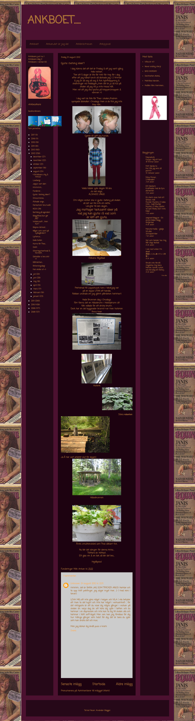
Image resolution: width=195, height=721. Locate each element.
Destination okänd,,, (152, 76)
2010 (33, 304)
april (35, 285)
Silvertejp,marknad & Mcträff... (41, 252)
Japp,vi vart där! (39, 184)
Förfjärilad (150, 222)
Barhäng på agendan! (41, 212)
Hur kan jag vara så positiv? (153, 169)
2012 (33, 153)
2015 (33, 142)
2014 (33, 146)
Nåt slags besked (152, 242)
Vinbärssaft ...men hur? (40, 222)
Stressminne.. (38, 198)
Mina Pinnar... (151, 177)
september (38, 168)
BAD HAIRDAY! (151, 71)
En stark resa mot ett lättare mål (155, 198)
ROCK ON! (37, 209)
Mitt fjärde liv (151, 166)
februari (37, 292)
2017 (33, 135)
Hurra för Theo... (39, 244)
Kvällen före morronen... (154, 85)
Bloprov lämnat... (39, 227)
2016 (33, 138)
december (37, 156)
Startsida (98, 684)
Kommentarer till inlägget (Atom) (94, 690)
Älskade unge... (39, 201)
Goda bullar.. (38, 240)
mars (35, 289)
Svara (73, 630)
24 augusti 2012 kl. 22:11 (92, 583)
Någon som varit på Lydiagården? (41, 232)
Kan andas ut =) (39, 269)
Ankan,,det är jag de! (57, 44)
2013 (33, 150)
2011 (33, 301)
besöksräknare (34, 111)
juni (35, 278)
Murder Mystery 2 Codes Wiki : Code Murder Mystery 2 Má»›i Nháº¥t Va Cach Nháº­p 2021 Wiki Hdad (156, 207)
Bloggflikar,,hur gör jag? (40, 217)
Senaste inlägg (71, 684)
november (37, 160)
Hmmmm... (37, 187)
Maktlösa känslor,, (152, 81)
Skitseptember (152, 233)
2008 (33, 312)
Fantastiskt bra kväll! (42, 205)
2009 (33, 308)
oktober (36, 164)
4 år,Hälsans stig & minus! (40, 175)
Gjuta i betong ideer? (41, 194)
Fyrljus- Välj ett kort (154, 159)
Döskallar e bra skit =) (41, 257)
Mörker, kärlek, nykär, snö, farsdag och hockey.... (155, 268)
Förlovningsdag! (39, 266)
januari (36, 296)
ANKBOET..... (53, 20)
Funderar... (37, 191)
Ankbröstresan (84, 44)
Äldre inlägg (124, 684)
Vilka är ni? (149, 62)
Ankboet (34, 44)
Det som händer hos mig (156, 240)
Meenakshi (150, 157)
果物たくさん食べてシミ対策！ (156, 255)
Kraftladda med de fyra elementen (155, 189)
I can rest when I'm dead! (154, 250)
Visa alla (164, 276)
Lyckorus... (37, 236)
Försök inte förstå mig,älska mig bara (153, 264)
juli (34, 274)
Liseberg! (36, 180)
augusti (36, 171)
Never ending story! (153, 66)
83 (45, 62)
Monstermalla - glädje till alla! (155, 230)
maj (35, 281)
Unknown (75, 583)
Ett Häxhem (151, 186)
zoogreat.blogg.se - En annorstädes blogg (154, 219)
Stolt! (35, 247)
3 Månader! (150, 179)
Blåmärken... (38, 262)
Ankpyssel (105, 44)
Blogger (107, 710)
